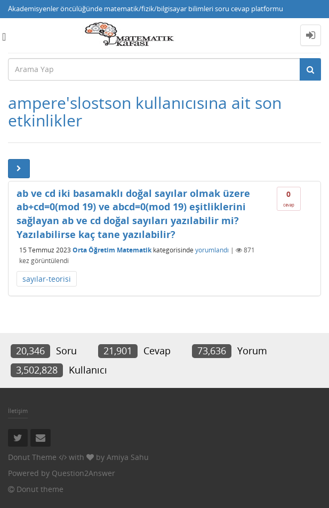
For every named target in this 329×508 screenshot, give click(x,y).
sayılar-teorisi (46, 279)
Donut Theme (32, 457)
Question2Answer (83, 473)
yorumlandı (212, 250)
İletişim (18, 411)
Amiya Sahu (128, 457)
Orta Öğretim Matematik (112, 250)
